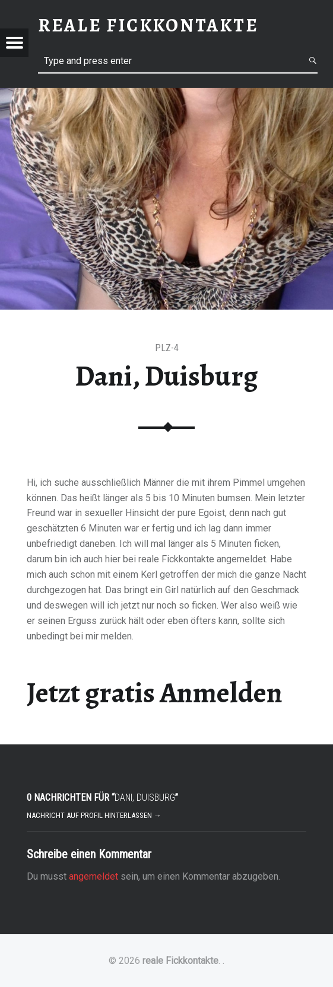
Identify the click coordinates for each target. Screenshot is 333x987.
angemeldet (93, 876)
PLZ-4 (167, 348)
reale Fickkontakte (180, 960)
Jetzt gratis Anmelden (155, 692)
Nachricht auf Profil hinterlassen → (94, 815)
